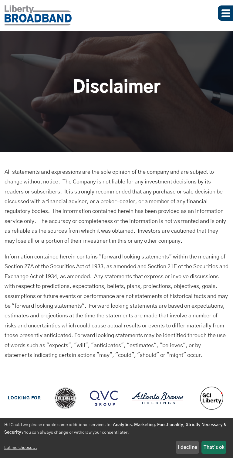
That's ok (214, 447)
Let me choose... (20, 448)
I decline (187, 447)
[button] (225, 13)
